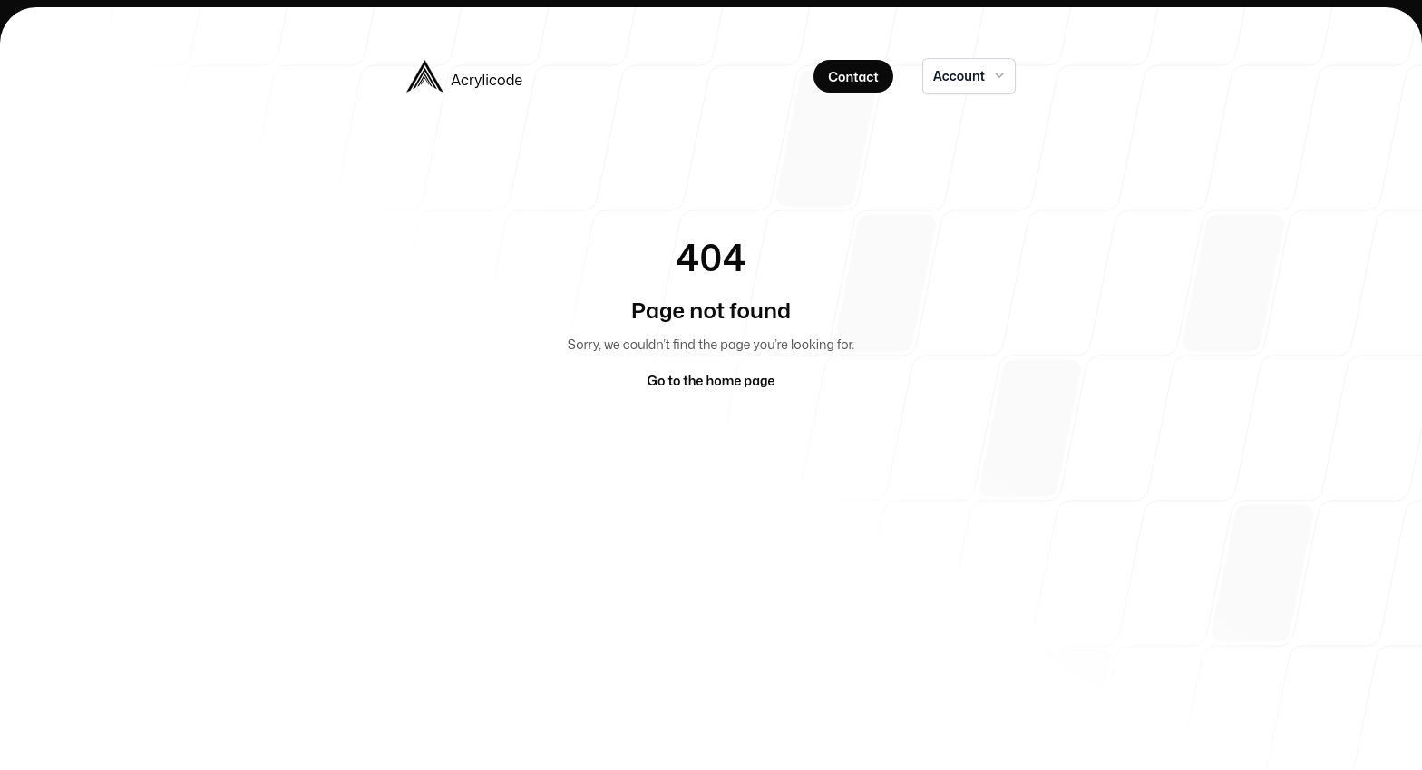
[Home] (551, 76)
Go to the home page (711, 380)
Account (970, 74)
